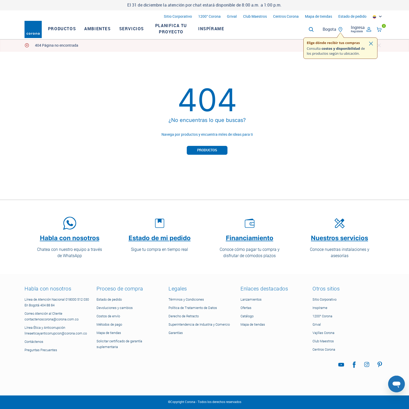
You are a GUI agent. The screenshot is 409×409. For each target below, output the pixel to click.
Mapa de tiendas (318, 16)
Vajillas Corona (323, 333)
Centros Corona (286, 16)
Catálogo (247, 316)
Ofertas (245, 308)
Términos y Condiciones (186, 299)
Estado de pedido (352, 16)
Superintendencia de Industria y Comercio (199, 324)
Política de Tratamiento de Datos (193, 308)
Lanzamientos (251, 299)
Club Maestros (255, 16)
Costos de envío (108, 316)
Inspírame (220, 33)
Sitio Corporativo (178, 16)
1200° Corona (209, 16)
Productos (71, 33)
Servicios (140, 33)
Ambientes (106, 33)
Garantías (176, 333)
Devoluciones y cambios (115, 308)
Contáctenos (34, 342)
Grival (232, 16)
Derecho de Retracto (184, 316)
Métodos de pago (109, 324)
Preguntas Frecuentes (41, 350)
